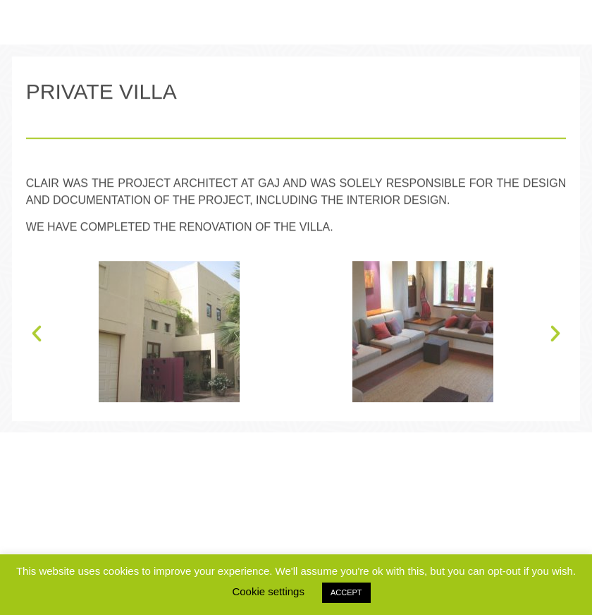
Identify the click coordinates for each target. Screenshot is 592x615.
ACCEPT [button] (346, 592)
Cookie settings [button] (268, 591)
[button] (36, 354)
